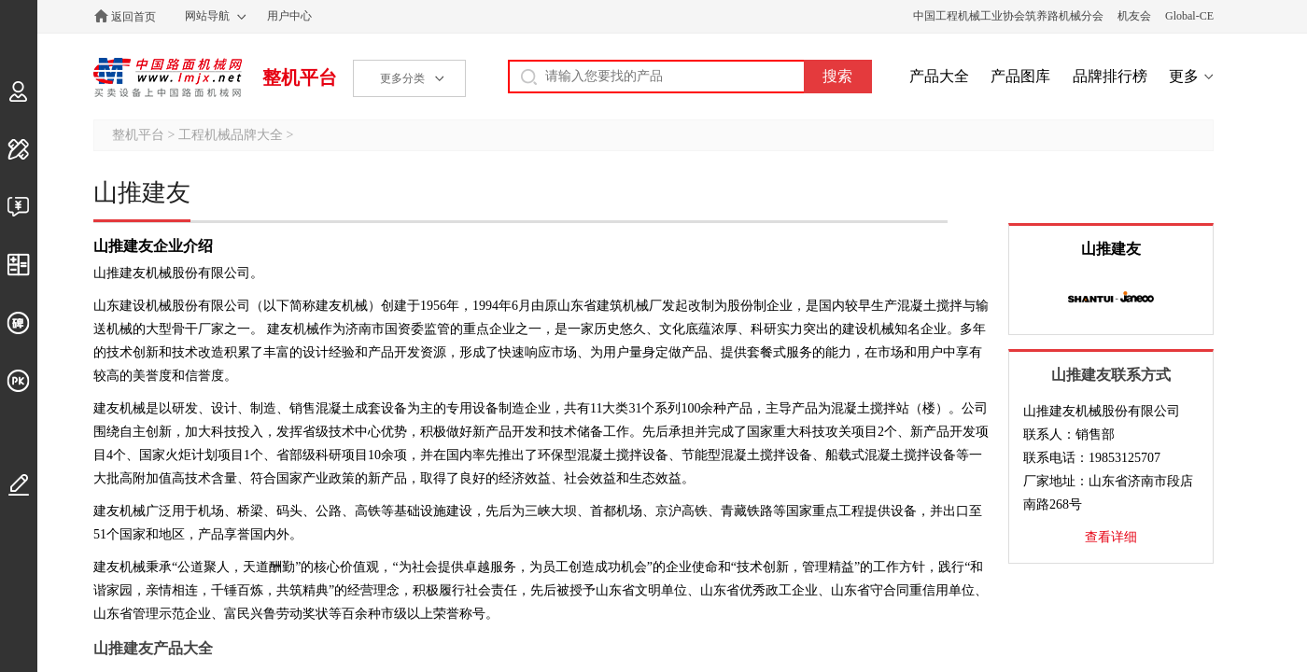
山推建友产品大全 (153, 648)
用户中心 (289, 15)
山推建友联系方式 (1111, 375)
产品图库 (1020, 76)
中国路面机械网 (167, 77)
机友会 (1134, 15)
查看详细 (1111, 537)
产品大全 (939, 76)
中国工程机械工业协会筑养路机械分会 (1008, 15)
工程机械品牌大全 (230, 135)
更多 (1184, 76)
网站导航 (207, 15)
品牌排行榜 (1110, 76)
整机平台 (299, 77)
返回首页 (133, 16)
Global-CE (1189, 15)
